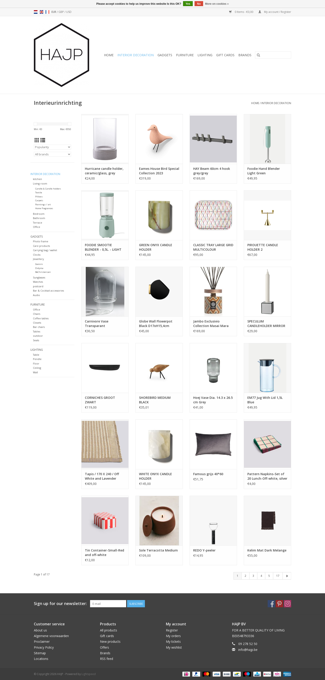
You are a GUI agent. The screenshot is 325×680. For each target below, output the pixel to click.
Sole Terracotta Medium (158, 550)
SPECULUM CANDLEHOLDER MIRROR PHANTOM (266, 323)
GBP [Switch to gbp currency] (61, 12)
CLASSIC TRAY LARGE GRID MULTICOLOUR (213, 247)
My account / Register (274, 12)
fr (47, 12)
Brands (244, 55)
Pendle (37, 359)
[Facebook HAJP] (271, 603)
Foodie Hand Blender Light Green (263, 170)
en (41, 12)
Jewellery (38, 259)
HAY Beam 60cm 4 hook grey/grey (211, 170)
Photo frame (40, 241)
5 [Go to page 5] (269, 576)
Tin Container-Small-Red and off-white (104, 552)
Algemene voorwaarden (51, 636)
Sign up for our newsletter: (60, 603)
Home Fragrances (44, 208)
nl (35, 12)
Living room (40, 183)
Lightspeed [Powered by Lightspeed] (88, 674)
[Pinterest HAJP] (279, 603)
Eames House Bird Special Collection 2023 (159, 170)
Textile (38, 192)
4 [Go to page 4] (261, 576)
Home (109, 55)
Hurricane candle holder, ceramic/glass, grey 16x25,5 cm (104, 170)
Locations (41, 659)
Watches (38, 281)
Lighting (204, 55)
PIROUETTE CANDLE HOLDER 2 (262, 247)
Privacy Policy (44, 647)
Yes (188, 3)
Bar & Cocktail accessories (48, 290)
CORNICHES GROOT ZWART (100, 399)
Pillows (39, 196)
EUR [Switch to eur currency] (54, 12)
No (199, 3)
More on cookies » (217, 3)
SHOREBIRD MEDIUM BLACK (155, 399)
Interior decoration (135, 55)
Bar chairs (39, 327)
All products (108, 630)
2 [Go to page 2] (245, 576)
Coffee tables (41, 318)
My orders (173, 636)
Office (36, 227)
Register (172, 630)
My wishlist (174, 647)
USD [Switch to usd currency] (69, 12)
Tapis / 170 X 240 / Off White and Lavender (102, 476)
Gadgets (165, 55)
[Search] (273, 55)
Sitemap (40, 653)
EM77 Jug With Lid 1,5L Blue (265, 399)
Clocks (36, 254)
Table (36, 354)
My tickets (173, 641)
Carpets (39, 200)
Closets (37, 322)
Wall (35, 372)
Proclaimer (42, 641)
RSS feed (106, 659)
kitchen (37, 179)
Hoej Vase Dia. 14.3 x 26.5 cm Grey (213, 399)
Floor (36, 363)
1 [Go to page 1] (237, 576)
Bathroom (39, 218)
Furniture (185, 55)
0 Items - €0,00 (241, 12)
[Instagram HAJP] (287, 603)
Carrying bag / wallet (45, 250)
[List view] (42, 140)
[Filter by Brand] (52, 154)
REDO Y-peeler (204, 550)
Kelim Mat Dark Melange (266, 550)
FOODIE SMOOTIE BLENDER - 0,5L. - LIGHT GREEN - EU (103, 247)
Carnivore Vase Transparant (96, 323)
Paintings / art (43, 204)
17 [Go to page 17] (277, 576)
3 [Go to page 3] (253, 576)
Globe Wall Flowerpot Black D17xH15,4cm (155, 323)
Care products (41, 246)
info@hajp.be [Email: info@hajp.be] (248, 649)
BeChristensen (43, 272)
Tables (36, 331)
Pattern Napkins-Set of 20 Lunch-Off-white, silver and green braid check (267, 476)
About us (40, 630)
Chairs (36, 313)
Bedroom (38, 213)
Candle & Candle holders (48, 188)
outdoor (38, 335)
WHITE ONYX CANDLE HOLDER (155, 476)
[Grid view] (37, 140)
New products (110, 641)
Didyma (39, 268)
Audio (36, 295)
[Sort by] (52, 147)
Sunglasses (39, 277)
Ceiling (37, 367)
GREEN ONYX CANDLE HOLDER (155, 247)
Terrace (37, 222)
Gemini (39, 264)
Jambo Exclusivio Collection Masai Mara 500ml (211, 323)
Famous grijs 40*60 (208, 474)
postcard (38, 286)
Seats (36, 340)
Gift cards (225, 55)
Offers (104, 647)
